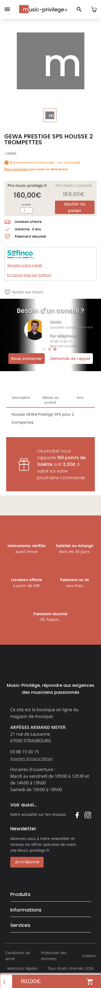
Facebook (77, 815)
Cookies (89, 955)
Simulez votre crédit (24, 265)
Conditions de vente (17, 955)
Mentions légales (22, 968)
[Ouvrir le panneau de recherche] (79, 9)
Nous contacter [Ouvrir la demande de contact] (26, 358)
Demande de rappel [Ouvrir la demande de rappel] (70, 358)
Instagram (87, 815)
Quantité (26, 204)
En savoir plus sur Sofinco (29, 275)
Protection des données (54, 955)
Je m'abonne (27, 862)
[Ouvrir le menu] (7, 9)
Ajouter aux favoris (23, 292)
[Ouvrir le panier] (93, 9)
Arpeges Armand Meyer (31, 758)
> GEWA (10, 153)
